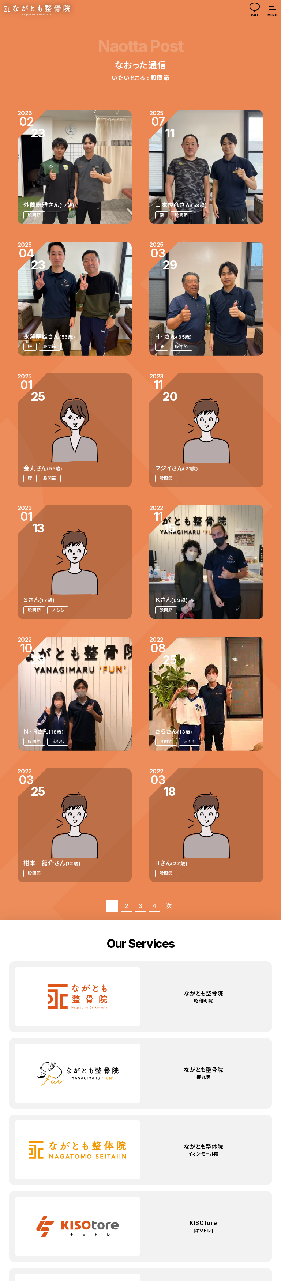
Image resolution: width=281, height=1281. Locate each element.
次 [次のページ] (169, 905)
